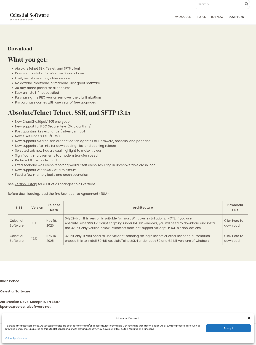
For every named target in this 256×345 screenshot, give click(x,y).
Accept (228, 328)
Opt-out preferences (16, 338)
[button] (249, 318)
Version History (26, 184)
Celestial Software (29, 15)
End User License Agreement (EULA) (82, 194)
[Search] (247, 4)
